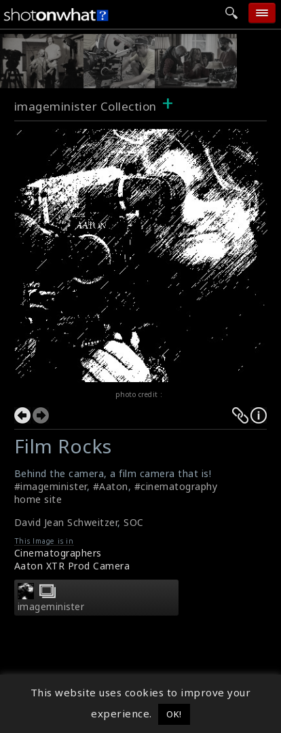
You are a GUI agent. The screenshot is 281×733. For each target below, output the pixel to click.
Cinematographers (58, 552)
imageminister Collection (85, 106)
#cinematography (176, 486)
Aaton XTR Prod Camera (72, 565)
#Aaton (110, 486)
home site (38, 499)
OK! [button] (174, 714)
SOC (134, 522)
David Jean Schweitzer (66, 522)
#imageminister (50, 486)
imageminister (51, 607)
